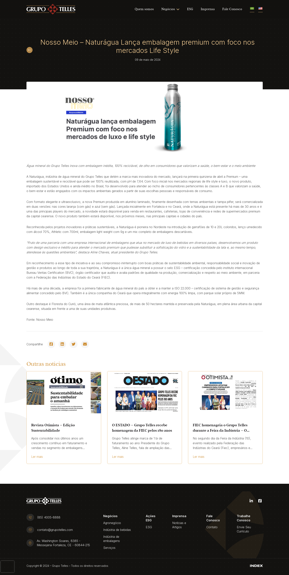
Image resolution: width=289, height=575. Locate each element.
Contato (212, 527)
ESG (190, 9)
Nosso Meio (44, 319)
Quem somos (144, 9)
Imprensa (208, 9)
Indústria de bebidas (117, 530)
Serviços (109, 548)
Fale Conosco (232, 9)
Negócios (168, 9)
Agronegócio (112, 523)
